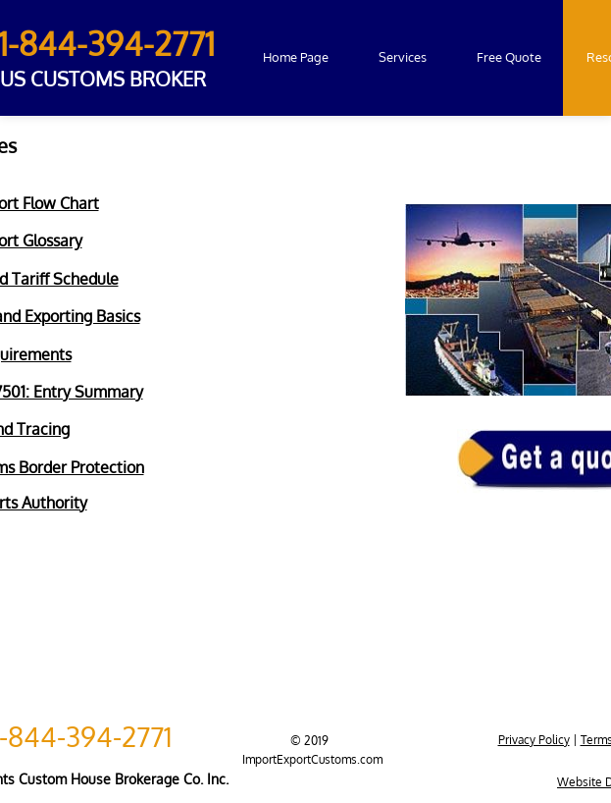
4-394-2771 (106, 736)
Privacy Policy (534, 739)
